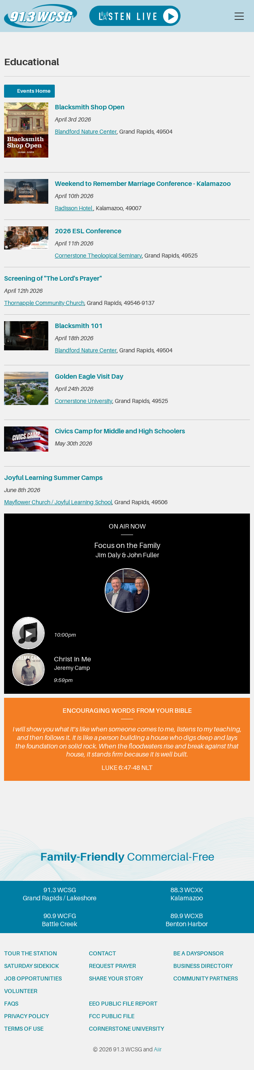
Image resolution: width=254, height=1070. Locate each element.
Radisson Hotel (74, 208)
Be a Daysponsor (198, 953)
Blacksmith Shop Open (90, 107)
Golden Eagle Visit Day (89, 376)
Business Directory (202, 966)
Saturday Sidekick (31, 966)
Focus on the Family (127, 545)
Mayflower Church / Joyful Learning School (58, 502)
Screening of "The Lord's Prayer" (53, 278)
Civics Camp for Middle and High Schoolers (120, 431)
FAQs (11, 1003)
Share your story (116, 978)
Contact (102, 953)
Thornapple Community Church (44, 303)
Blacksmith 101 (79, 326)
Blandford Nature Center (86, 131)
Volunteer (20, 991)
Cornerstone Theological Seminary (98, 255)
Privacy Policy (26, 1016)
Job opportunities (33, 978)
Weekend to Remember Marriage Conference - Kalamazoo (143, 184)
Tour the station (30, 953)
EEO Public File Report (123, 1003)
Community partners (205, 978)
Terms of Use (23, 1028)
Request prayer (112, 966)
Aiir (157, 1049)
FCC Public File (111, 1016)
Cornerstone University (83, 401)
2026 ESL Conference (88, 231)
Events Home (34, 91)
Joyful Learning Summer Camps (53, 478)
